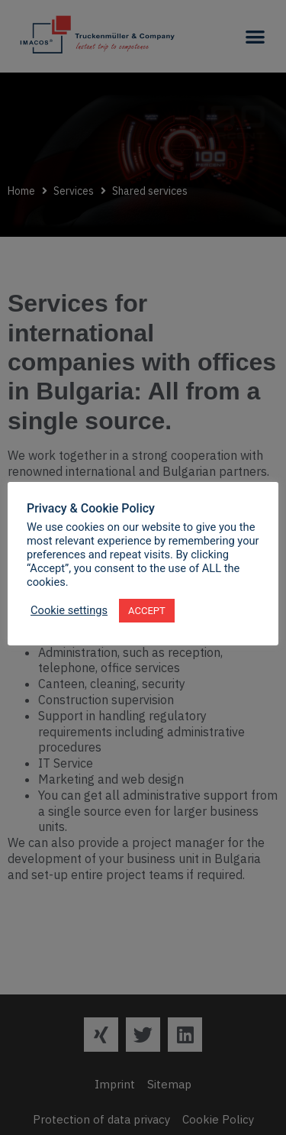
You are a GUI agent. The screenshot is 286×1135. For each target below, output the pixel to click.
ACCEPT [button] (146, 610)
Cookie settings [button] (69, 610)
